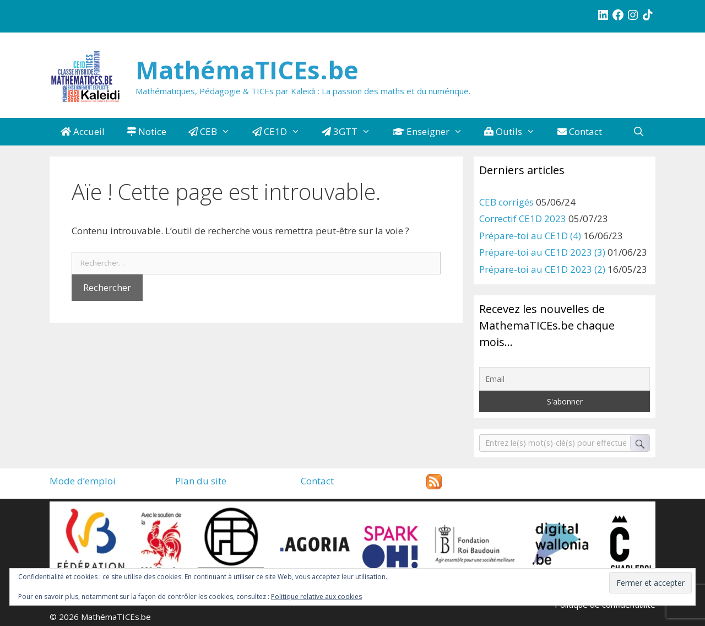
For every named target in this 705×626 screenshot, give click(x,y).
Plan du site (200, 480)
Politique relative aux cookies (316, 596)
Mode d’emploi (83, 480)
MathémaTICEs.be (247, 70)
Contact (579, 131)
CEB (214, 131)
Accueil (83, 131)
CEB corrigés (506, 202)
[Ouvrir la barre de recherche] (638, 131)
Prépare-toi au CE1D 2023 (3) (542, 252)
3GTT (352, 131)
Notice (146, 131)
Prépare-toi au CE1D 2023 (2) (542, 269)
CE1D (281, 131)
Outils (515, 131)
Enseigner (433, 131)
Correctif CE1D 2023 (522, 218)
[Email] (564, 379)
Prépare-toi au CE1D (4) (530, 235)
